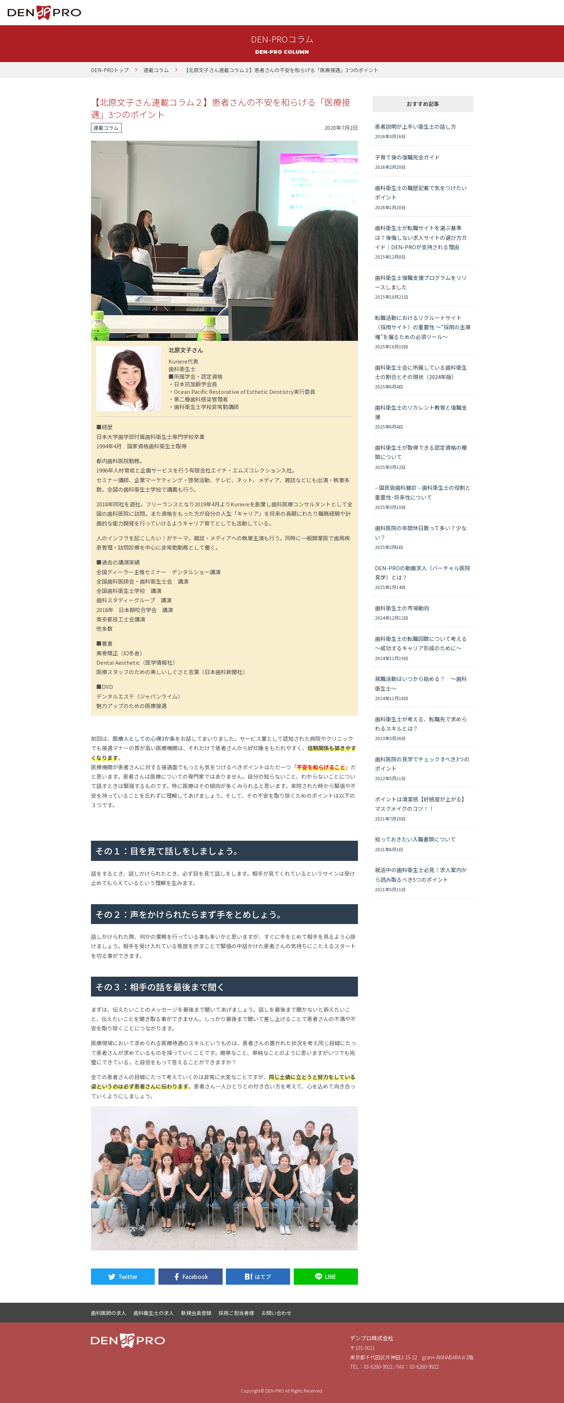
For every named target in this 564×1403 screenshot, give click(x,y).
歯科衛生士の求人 (154, 1312)
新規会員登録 (196, 1312)
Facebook (195, 1276)
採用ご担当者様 (236, 1312)
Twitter (127, 1276)
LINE (330, 1276)
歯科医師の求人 (108, 1312)
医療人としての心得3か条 (144, 738)
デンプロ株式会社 (371, 1338)
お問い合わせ (276, 1312)
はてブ (263, 1276)
